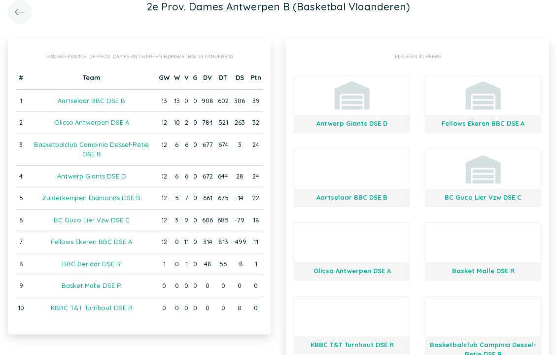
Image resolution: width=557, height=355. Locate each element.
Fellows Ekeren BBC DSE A (91, 242)
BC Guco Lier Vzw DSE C (92, 220)
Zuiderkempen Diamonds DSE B (91, 198)
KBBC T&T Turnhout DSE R (92, 308)
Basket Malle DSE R (91, 285)
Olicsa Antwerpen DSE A (91, 122)
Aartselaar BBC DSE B (91, 101)
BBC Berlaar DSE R (91, 264)
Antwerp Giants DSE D (91, 176)
